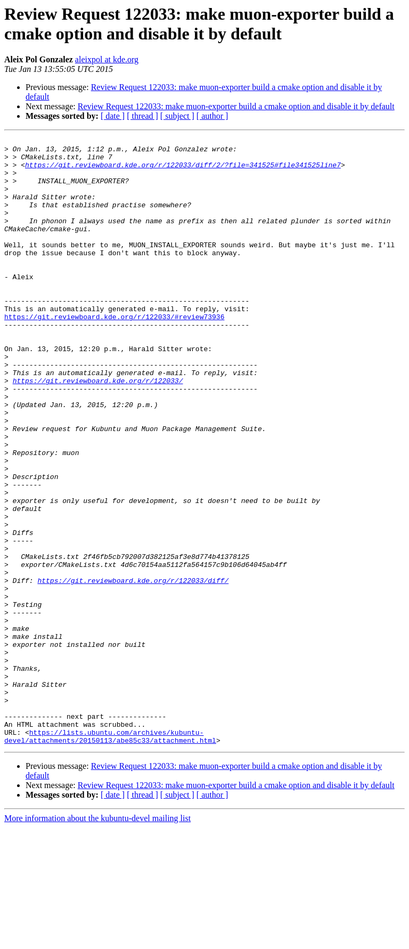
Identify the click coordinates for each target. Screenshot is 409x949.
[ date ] (113, 115)
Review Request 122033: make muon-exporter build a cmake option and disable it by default (236, 106)
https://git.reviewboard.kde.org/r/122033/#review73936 (114, 353)
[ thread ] (142, 115)
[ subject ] (177, 115)
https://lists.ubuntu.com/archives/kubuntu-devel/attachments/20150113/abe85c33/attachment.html (110, 856)
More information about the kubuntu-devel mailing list (97, 939)
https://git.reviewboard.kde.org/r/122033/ (98, 430)
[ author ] (212, 115)
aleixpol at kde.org (106, 59)
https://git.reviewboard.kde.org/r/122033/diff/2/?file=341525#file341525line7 (183, 171)
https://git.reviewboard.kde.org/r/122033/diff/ (132, 670)
